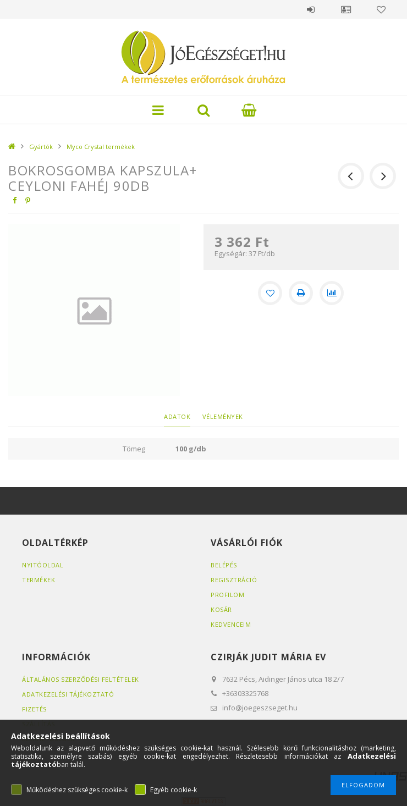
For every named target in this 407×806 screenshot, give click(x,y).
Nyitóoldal (42, 565)
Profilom (227, 594)
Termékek (38, 580)
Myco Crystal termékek (101, 146)
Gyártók (41, 146)
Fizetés (34, 709)
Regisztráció (234, 580)
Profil (346, 9)
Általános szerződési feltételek (80, 679)
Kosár (221, 609)
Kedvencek (381, 9)
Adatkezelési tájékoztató (68, 694)
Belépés (310, 9)
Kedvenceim (231, 624)
